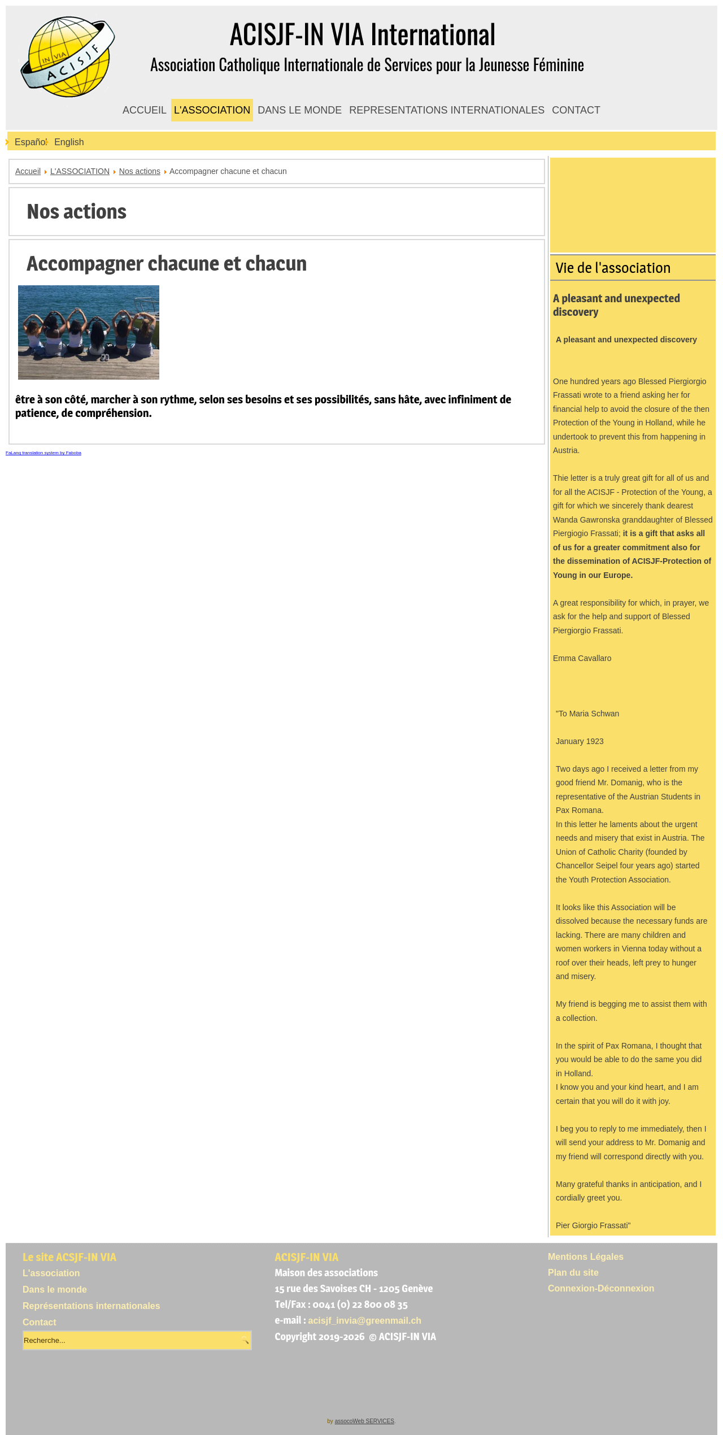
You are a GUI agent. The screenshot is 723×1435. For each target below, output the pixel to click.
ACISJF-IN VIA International (362, 33)
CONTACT (576, 110)
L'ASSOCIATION (212, 110)
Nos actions (139, 171)
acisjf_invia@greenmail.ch (365, 1320)
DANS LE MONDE (300, 110)
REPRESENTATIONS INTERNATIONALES (447, 110)
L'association (51, 1273)
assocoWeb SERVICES (364, 1421)
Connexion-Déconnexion (601, 1288)
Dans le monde (55, 1289)
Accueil (28, 171)
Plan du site (573, 1272)
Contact (39, 1322)
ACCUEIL (145, 110)
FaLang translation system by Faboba (43, 452)
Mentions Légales (586, 1257)
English (69, 142)
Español (31, 142)
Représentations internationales (91, 1306)
